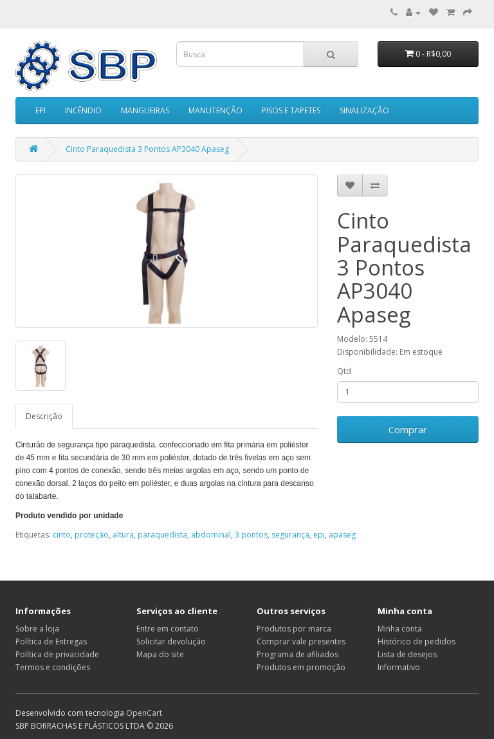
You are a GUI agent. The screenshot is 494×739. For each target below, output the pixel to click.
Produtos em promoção (301, 667)
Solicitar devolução (171, 641)
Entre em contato (167, 628)
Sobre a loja (37, 628)
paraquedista (162, 534)
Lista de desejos (407, 654)
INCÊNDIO (83, 110)
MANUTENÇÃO (215, 110)
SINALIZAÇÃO (364, 110)
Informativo (399, 667)
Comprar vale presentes (301, 641)
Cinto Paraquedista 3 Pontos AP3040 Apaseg (147, 149)
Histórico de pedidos (416, 641)
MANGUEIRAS (145, 110)
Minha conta (400, 628)
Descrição (44, 416)
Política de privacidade (57, 654)
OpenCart (144, 712)
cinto (62, 534)
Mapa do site (160, 654)
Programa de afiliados (297, 654)
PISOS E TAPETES (291, 110)
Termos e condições (52, 667)
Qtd (344, 371)
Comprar (408, 429)
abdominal (211, 534)
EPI (40, 110)
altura (123, 534)
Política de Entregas (51, 641)
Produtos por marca (294, 628)
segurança (290, 534)
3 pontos (251, 534)
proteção (92, 534)
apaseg (342, 534)
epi (319, 534)
